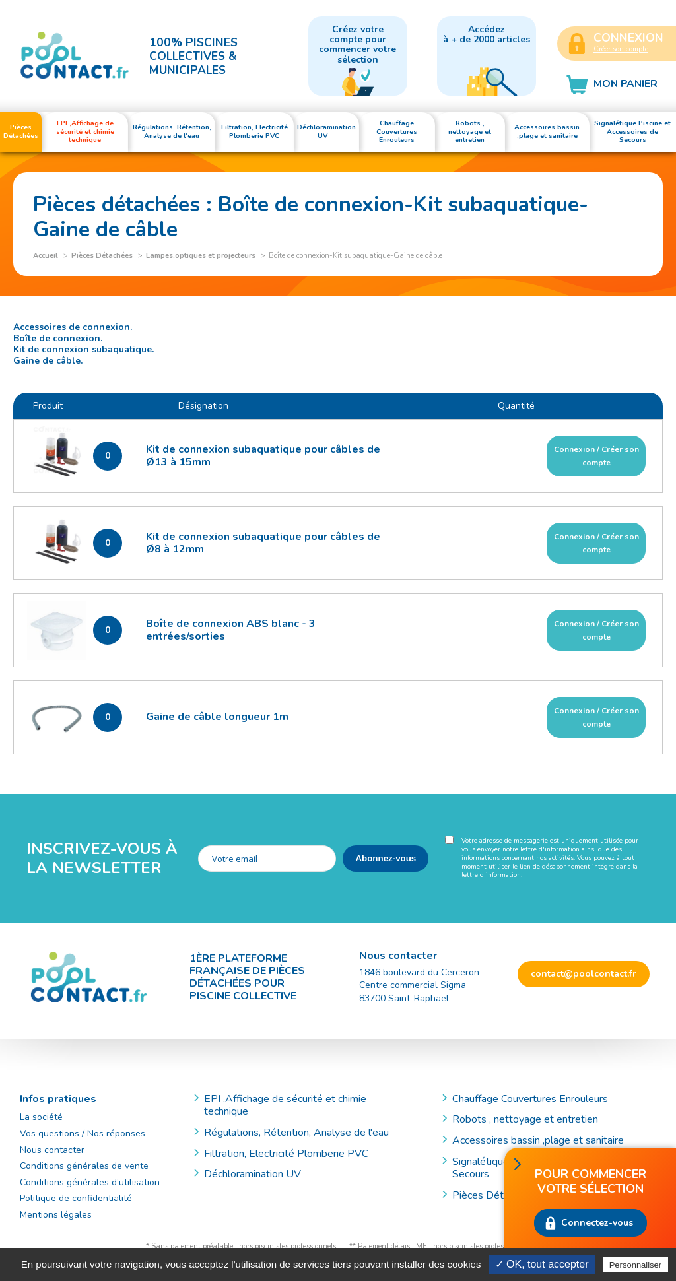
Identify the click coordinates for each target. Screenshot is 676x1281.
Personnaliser (635, 1265)
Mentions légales (56, 1214)
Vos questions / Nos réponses (82, 1133)
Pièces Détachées (102, 256)
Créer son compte (620, 49)
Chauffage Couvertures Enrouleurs (530, 1099)
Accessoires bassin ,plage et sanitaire (538, 1140)
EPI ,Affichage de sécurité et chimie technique (285, 1105)
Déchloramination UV (258, 1174)
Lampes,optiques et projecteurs (200, 256)
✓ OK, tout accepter (542, 1264)
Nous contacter (52, 1150)
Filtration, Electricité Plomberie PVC (286, 1153)
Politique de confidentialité (76, 1198)
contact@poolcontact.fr (583, 974)
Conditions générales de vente (84, 1166)
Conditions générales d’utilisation (90, 1182)
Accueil (45, 256)
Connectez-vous (597, 1222)
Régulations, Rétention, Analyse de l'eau (296, 1132)
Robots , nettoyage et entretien (525, 1119)
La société (41, 1117)
